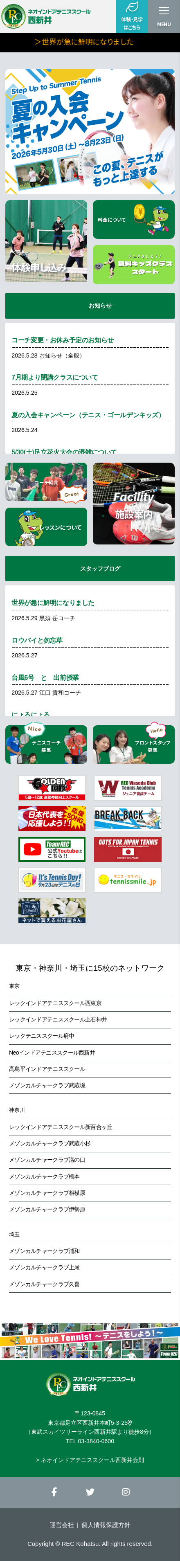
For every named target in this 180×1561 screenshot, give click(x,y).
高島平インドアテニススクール (47, 1069)
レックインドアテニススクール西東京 (55, 1003)
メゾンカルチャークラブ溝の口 (47, 1159)
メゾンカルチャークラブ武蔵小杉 (49, 1143)
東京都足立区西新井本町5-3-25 (90, 1422)
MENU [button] (164, 24)
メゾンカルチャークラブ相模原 (47, 1193)
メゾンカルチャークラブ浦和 (44, 1251)
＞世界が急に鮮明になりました (112, 41)
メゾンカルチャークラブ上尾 (44, 1267)
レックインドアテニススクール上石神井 (58, 1019)
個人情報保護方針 (105, 1524)
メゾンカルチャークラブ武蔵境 (47, 1085)
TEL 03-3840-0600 (90, 1441)
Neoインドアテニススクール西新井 (52, 1052)
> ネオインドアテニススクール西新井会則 (90, 1460)
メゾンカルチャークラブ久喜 (44, 1284)
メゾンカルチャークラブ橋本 (44, 1176)
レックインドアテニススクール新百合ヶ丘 (60, 1127)
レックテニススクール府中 (41, 1035)
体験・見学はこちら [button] (131, 16)
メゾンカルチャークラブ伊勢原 (47, 1209)
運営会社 (62, 1524)
